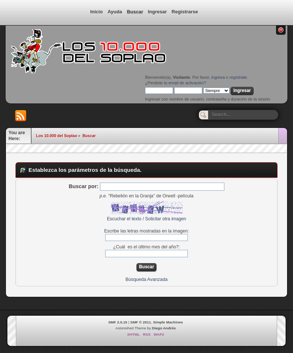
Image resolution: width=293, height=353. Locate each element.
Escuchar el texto (124, 218)
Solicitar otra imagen (165, 218)
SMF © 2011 (140, 322)
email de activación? (187, 83)
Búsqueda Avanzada (146, 279)
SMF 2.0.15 (117, 322)
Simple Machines (168, 322)
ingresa (218, 77)
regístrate (238, 77)
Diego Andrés (164, 328)
